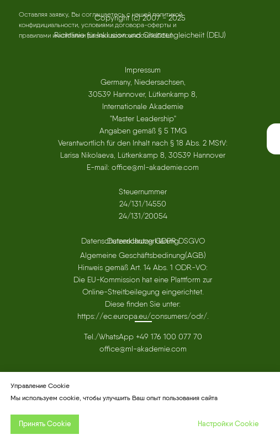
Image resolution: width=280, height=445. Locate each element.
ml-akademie (147, 348)
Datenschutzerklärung (143, 240)
